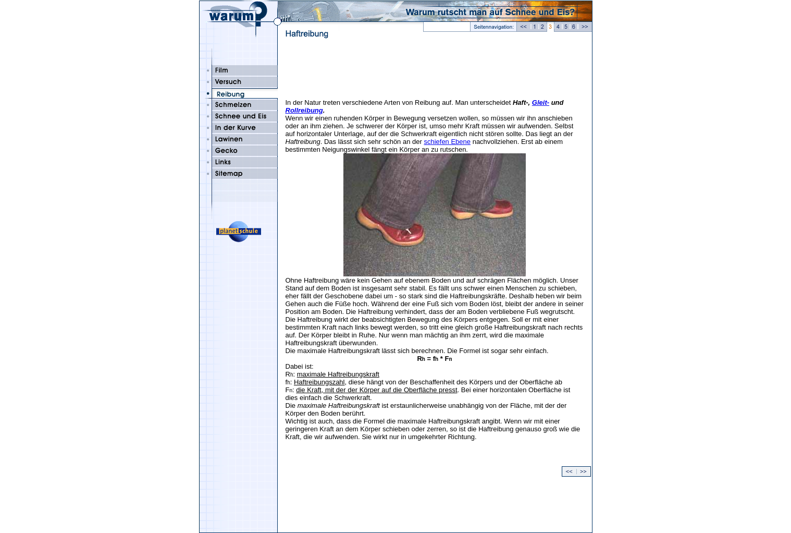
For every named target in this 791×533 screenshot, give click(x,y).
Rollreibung (304, 110)
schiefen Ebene (447, 142)
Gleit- (540, 102)
